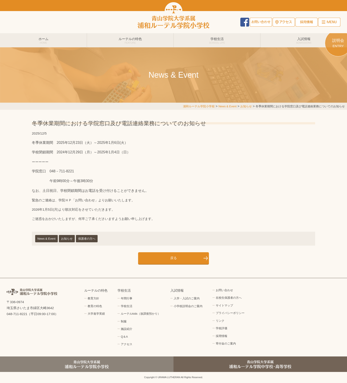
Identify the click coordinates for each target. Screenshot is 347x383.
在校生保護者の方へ (229, 297)
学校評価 (221, 328)
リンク (220, 320)
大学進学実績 (96, 313)
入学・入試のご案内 (187, 298)
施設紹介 (126, 329)
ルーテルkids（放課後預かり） (140, 313)
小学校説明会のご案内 (188, 306)
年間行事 (126, 298)
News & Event (46, 238)
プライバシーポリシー (230, 313)
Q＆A (124, 336)
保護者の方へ (86, 238)
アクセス (284, 22)
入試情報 (304, 40)
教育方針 (93, 298)
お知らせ (67, 238)
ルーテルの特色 (130, 40)
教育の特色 (95, 306)
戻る (173, 258)
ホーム (43, 40)
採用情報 (306, 22)
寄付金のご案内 (226, 343)
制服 (124, 321)
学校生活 (217, 40)
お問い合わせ (261, 22)
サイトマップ (224, 305)
